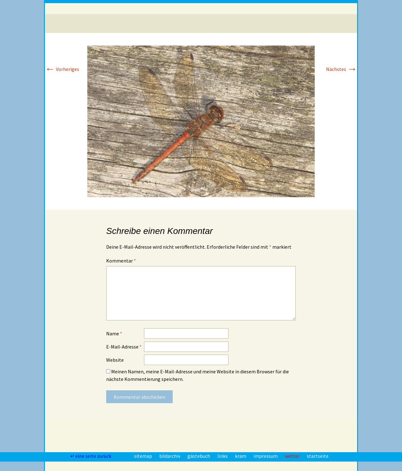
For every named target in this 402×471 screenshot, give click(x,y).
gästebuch (199, 456)
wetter (293, 456)
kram (241, 456)
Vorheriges (62, 69)
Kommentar (121, 260)
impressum (266, 456)
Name (114, 333)
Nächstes (341, 69)
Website (115, 360)
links (223, 456)
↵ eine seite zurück (91, 456)
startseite (318, 456)
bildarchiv (170, 456)
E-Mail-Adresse (124, 347)
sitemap (143, 456)
